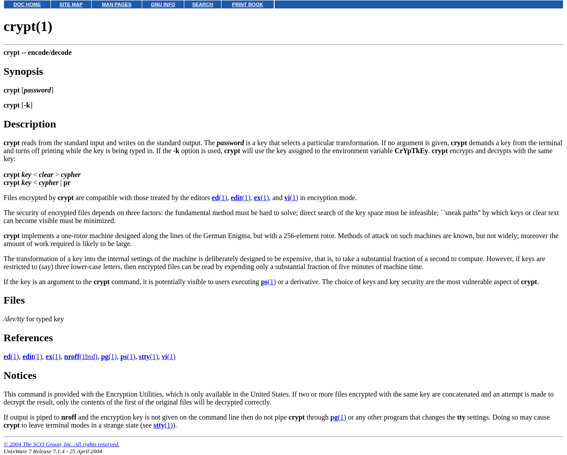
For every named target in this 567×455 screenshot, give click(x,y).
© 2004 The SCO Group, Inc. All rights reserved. (62, 444)
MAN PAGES (117, 4)
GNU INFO (163, 4)
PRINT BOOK (247, 4)
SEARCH (202, 4)
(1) (219, 197)
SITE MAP (71, 4)
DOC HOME (27, 4)
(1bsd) (80, 356)
